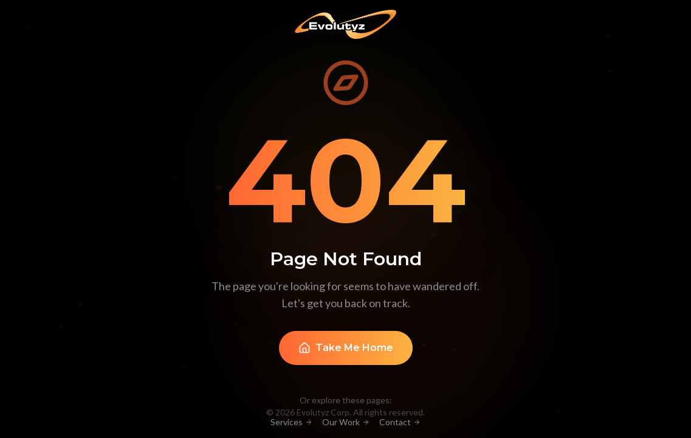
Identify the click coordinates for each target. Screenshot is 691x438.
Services (291, 422)
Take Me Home (345, 348)
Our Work (346, 422)
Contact (400, 422)
